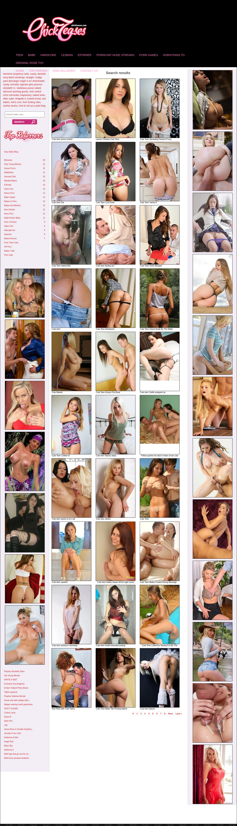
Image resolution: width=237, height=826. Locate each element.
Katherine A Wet (11, 737)
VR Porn (8, 247)
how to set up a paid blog (32, 105)
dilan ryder (8, 98)
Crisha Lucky (10, 713)
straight (30, 77)
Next (170, 713)
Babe (31, 55)
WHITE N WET (10, 680)
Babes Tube (9, 251)
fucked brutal (34, 98)
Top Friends (38, 70)
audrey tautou (10, 105)
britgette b (20, 98)
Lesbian (67, 55)
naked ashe (39, 95)
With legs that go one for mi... (17, 754)
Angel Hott (8, 742)
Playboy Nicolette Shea (14, 671)
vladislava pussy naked (29, 88)
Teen (19, 55)
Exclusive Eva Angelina (14, 684)
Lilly (5, 725)
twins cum (16, 102)
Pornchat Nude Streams (115, 55)
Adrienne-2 (9, 750)
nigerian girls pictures (31, 84)
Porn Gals (8, 255)
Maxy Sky (8, 746)
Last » (179, 713)
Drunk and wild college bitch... (17, 700)
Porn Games (148, 55)
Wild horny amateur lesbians (16, 758)
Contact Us (89, 70)
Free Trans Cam (11, 243)
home (20, 70)
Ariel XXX (8, 721)
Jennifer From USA (12, 733)
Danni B (7, 717)
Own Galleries (63, 70)
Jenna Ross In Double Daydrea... (18, 729)
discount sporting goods (15, 91)
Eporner (84, 55)
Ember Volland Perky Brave (16, 688)
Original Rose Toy (30, 62)
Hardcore (48, 55)
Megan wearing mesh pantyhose (18, 704)
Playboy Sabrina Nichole (15, 696)
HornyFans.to (174, 55)
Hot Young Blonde (12, 675)
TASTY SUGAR (11, 708)
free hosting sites (32, 102)
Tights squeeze (10, 692)
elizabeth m (9, 88)
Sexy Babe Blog (11, 152)
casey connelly (11, 84)
